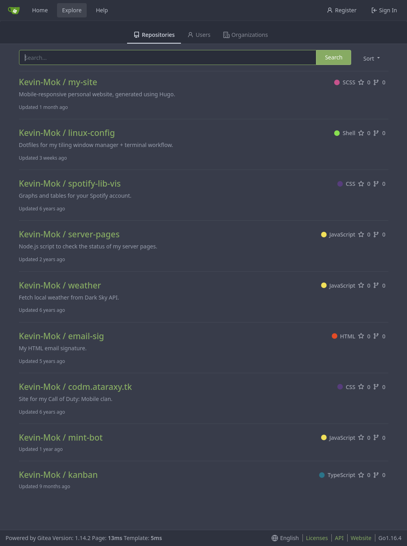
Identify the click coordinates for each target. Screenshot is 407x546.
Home (40, 10)
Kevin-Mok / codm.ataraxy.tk (75, 387)
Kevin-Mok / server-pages (69, 234)
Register (341, 10)
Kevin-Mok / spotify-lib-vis (70, 183)
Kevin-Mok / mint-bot (61, 437)
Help (102, 10)
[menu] (372, 58)
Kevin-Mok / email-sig (61, 336)
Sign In (384, 10)
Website (361, 538)
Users (198, 34)
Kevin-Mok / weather (60, 285)
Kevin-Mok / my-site (58, 82)
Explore (72, 10)
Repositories (154, 34)
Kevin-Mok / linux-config (67, 133)
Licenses (317, 538)
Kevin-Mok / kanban (58, 475)
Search (333, 57)
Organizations (245, 34)
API (339, 538)
